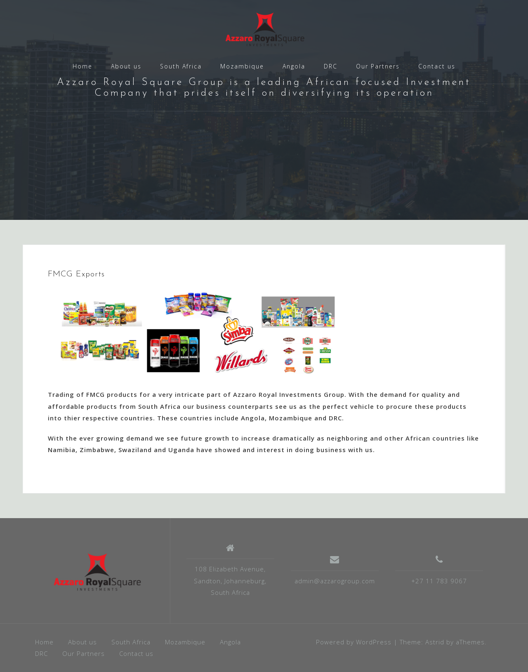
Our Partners (378, 66)
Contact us (436, 66)
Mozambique (242, 66)
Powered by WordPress (353, 642)
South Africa (181, 66)
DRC (330, 66)
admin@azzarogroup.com (335, 581)
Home (82, 66)
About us (126, 66)
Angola (294, 66)
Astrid (434, 642)
